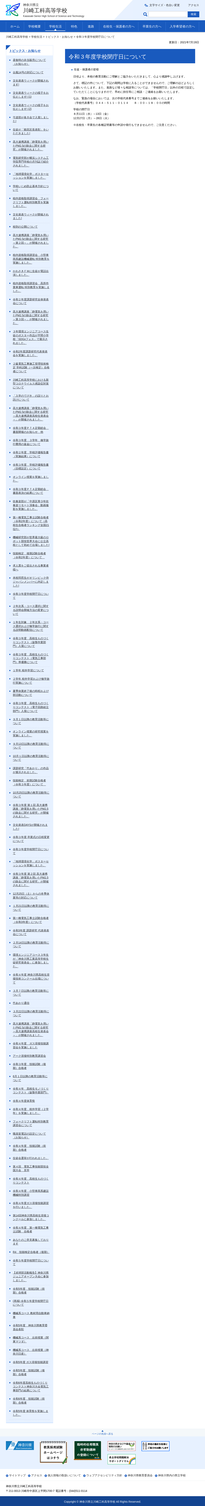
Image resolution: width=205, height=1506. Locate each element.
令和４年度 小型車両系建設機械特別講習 (31, 1192)
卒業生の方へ (152, 26)
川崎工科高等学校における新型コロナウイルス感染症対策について (31, 383)
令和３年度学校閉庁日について (31, 595)
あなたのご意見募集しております (31, 1241)
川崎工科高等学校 (17, 36)
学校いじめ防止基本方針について (31, 188)
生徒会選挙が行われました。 (31, 1158)
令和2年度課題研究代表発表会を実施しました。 (30, 353)
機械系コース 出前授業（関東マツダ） (31, 1339)
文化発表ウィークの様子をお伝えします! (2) (31, 107)
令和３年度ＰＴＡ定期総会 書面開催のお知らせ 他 (31, 429)
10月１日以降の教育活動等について (31, 758)
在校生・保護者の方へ (119, 26)
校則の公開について (25, 226)
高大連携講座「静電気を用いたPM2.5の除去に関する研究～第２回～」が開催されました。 (31, 241)
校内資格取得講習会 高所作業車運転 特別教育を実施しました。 (31, 287)
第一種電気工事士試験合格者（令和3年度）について (31, 920)
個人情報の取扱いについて (64, 1475)
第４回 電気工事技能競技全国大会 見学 (31, 1168)
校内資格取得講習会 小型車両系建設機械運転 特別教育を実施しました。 (31, 258)
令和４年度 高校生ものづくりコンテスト (31, 1180)
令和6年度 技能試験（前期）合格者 (29, 1400)
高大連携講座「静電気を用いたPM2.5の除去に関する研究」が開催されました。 (31, 145)
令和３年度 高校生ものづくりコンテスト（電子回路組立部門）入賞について (31, 707)
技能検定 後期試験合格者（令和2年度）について (29, 555)
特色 (74, 26)
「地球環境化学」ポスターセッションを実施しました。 (31, 175)
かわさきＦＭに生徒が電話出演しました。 (31, 273)
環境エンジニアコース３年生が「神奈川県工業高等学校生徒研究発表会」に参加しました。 (31, 960)
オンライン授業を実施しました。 (31, 478)
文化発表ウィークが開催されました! (31, 216)
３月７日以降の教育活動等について (31, 992)
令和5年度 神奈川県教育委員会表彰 (30, 1327)
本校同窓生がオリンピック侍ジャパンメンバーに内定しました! (31, 581)
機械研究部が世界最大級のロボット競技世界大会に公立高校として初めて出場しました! (31, 541)
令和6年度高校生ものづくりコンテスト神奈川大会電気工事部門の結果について (31, 1386)
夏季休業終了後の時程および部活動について (31, 692)
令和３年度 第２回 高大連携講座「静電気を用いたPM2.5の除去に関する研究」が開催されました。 (31, 879)
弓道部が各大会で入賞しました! (31, 119)
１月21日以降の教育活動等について (31, 907)
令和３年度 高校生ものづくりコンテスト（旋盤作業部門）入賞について (31, 642)
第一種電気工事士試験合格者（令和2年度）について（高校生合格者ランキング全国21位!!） (31, 523)
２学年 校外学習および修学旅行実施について (31, 680)
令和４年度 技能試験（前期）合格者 (29, 1147)
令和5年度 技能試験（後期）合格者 (29, 1372)
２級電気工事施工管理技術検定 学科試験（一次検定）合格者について (31, 367)
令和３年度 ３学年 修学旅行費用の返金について (31, 442)
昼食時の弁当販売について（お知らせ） (29, 61)
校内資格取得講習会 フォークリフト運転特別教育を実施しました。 (31, 202)
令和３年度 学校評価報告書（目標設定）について (31, 466)
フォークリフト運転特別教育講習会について (31, 1123)
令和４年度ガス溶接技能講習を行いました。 (31, 1205)
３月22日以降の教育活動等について (31, 1013)
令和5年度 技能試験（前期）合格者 (29, 1290)
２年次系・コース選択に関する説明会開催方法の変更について (31, 609)
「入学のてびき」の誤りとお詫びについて (31, 397)
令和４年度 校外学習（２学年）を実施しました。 (31, 1111)
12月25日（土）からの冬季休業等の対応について (31, 895)
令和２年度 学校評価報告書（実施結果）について (31, 454)
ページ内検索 (145, 14)
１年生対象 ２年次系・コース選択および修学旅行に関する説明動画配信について (31, 626)
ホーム (15, 26)
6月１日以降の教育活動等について (30, 1078)
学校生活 (55, 26)
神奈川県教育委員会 (140, 1475)
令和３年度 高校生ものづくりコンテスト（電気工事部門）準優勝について (31, 658)
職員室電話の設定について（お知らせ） (29, 1135)
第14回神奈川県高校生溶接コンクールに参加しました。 (31, 1217)
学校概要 (34, 26)
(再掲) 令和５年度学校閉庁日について (30, 1302)
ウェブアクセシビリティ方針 (104, 1475)
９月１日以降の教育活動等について (31, 721)
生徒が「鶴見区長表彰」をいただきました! (31, 131)
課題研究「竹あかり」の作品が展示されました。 (31, 770)
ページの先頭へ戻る (102, 1433)
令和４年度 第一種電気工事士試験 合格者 (31, 1229)
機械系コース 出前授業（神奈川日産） (31, 1351)
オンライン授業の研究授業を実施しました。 (31, 733)
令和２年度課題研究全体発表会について (31, 301)
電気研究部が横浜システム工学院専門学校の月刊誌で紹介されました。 (31, 161)
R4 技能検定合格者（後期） (31, 1252)
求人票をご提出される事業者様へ (31, 567)
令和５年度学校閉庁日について (31, 1262)
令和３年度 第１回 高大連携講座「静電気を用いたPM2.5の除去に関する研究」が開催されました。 (31, 810)
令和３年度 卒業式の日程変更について (31, 839)
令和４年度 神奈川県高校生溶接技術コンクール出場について (31, 978)
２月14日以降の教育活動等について (31, 944)
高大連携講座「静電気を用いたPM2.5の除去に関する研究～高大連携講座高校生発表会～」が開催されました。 (31, 414)
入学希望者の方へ (182, 26)
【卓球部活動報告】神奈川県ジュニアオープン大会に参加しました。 (31, 1276)
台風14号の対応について (28, 72)
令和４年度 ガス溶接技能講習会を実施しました (31, 1045)
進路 (91, 26)
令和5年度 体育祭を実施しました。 (30, 1413)
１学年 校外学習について (28, 670)
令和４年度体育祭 (24, 1100)
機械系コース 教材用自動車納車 (31, 1315)
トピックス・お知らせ (59, 36)
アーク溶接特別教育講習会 (29, 1055)
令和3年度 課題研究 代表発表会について (31, 932)
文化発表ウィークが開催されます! (31, 82)
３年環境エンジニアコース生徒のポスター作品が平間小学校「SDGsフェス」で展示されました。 (31, 337)
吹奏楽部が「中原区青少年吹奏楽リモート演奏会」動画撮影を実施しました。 (31, 505)
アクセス (193, 5)
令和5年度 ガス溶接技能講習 (30, 1362)
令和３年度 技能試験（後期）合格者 (29, 1066)
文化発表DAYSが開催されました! (30, 826)
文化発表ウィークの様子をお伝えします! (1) (31, 94)
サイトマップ (17, 1475)
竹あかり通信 (21, 1003)
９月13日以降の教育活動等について (31, 745)
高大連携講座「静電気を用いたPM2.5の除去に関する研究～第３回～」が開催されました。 (31, 317)
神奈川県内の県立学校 (172, 1475)
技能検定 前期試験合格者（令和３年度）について (29, 782)
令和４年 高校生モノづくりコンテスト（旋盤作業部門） (31, 1090)
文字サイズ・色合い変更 (164, 5)
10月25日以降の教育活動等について (31, 794)
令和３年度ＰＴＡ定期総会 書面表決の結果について (31, 491)
